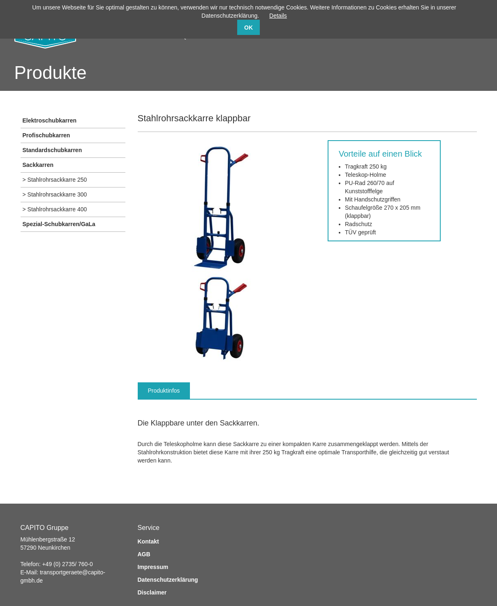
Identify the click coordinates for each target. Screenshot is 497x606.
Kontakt (148, 541)
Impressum (153, 567)
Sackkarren (38, 165)
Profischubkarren (46, 135)
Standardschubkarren (52, 150)
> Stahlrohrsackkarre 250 (55, 179)
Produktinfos (164, 390)
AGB (144, 554)
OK (248, 27)
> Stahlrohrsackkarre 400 (55, 209)
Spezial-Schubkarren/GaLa (59, 224)
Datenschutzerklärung (168, 579)
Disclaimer (152, 592)
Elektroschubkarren (50, 120)
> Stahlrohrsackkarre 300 (55, 194)
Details (278, 15)
